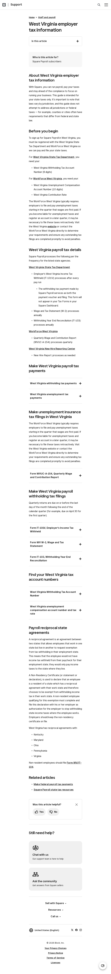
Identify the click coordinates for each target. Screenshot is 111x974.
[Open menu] (106, 4)
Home (32, 17)
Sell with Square (55, 903)
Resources (55, 909)
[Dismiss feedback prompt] (76, 804)
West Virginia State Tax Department (53, 157)
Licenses (55, 962)
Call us (55, 916)
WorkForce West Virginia (47, 178)
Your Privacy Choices (55, 948)
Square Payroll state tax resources (54, 789)
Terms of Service (55, 958)
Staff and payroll (47, 17)
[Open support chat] (102, 966)
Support (16, 4)
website (52, 226)
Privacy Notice (55, 953)
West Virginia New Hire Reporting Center (52, 348)
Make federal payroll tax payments (53, 784)
